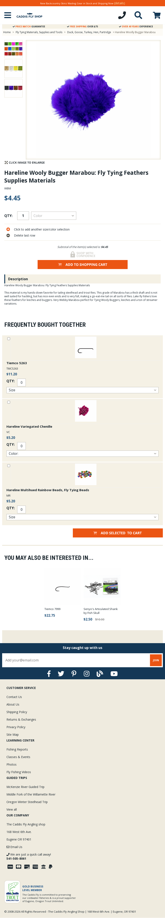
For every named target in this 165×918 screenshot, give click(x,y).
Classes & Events (18, 757)
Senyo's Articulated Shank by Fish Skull (101, 611)
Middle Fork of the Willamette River (30, 794)
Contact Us (14, 697)
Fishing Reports (17, 749)
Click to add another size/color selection (42, 229)
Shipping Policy (16, 712)
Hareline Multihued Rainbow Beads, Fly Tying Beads (47, 490)
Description (18, 279)
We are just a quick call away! (28, 856)
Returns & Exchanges (21, 719)
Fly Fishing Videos (18, 772)
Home (7, 32)
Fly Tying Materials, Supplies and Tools (39, 32)
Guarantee (29, 26)
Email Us (14, 847)
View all (11, 809)
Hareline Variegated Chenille (29, 426)
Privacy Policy (15, 727)
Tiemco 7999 (52, 609)
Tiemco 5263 (16, 363)
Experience (136, 26)
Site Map (12, 734)
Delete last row (24, 235)
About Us (12, 704)
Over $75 (82, 26)
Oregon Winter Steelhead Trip (27, 802)
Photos (11, 764)
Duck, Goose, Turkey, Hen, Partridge (89, 32)
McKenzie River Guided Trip (25, 787)
